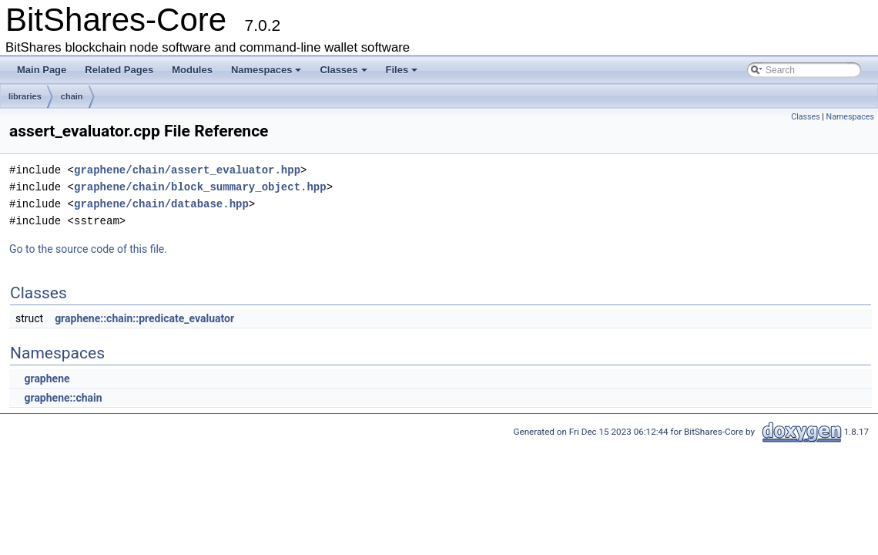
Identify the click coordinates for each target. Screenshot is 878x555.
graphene (46, 378)
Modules (192, 70)
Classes (343, 70)
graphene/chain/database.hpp (161, 204)
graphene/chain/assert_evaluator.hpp (187, 170)
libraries (25, 96)
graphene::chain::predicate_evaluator (144, 318)
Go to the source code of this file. (88, 249)
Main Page (41, 70)
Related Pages (119, 70)
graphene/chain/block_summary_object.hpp (200, 187)
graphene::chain (63, 398)
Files (402, 70)
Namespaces (266, 70)
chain (72, 96)
